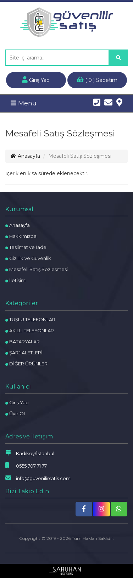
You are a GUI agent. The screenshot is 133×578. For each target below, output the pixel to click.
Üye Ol (15, 413)
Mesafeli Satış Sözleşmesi (36, 269)
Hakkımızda (21, 236)
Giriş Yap (36, 79)
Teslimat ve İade (25, 247)
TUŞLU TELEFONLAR (30, 319)
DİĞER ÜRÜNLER (26, 363)
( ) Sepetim (97, 79)
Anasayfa (25, 156)
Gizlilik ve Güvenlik (28, 258)
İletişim (15, 280)
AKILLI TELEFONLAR (29, 330)
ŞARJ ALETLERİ (24, 352)
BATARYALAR (22, 341)
